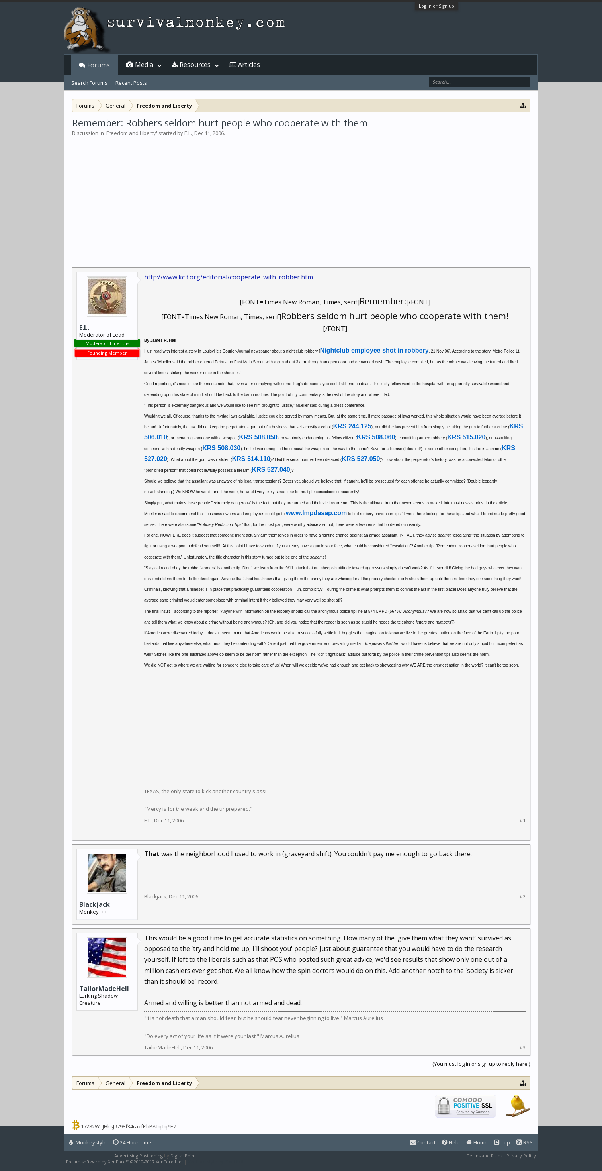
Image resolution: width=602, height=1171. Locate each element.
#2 (523, 896)
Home (477, 1142)
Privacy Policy (521, 1156)
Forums (98, 65)
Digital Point (183, 1156)
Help (451, 1142)
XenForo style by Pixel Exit (216, 1162)
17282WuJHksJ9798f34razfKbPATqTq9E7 (128, 1126)
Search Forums (89, 82)
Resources (195, 64)
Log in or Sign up (436, 6)
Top (502, 1142)
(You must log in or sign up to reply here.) (481, 1063)
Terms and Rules (484, 1156)
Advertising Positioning (138, 1156)
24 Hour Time (132, 1142)
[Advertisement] (301, 197)
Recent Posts (131, 82)
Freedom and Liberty (131, 133)
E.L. (188, 133)
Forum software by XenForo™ (124, 1162)
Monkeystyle (88, 1142)
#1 (523, 820)
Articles (249, 64)
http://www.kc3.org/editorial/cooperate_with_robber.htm (228, 277)
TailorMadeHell (104, 989)
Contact (423, 1142)
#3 (523, 1047)
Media (144, 64)
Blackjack (94, 904)
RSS (524, 1142)
